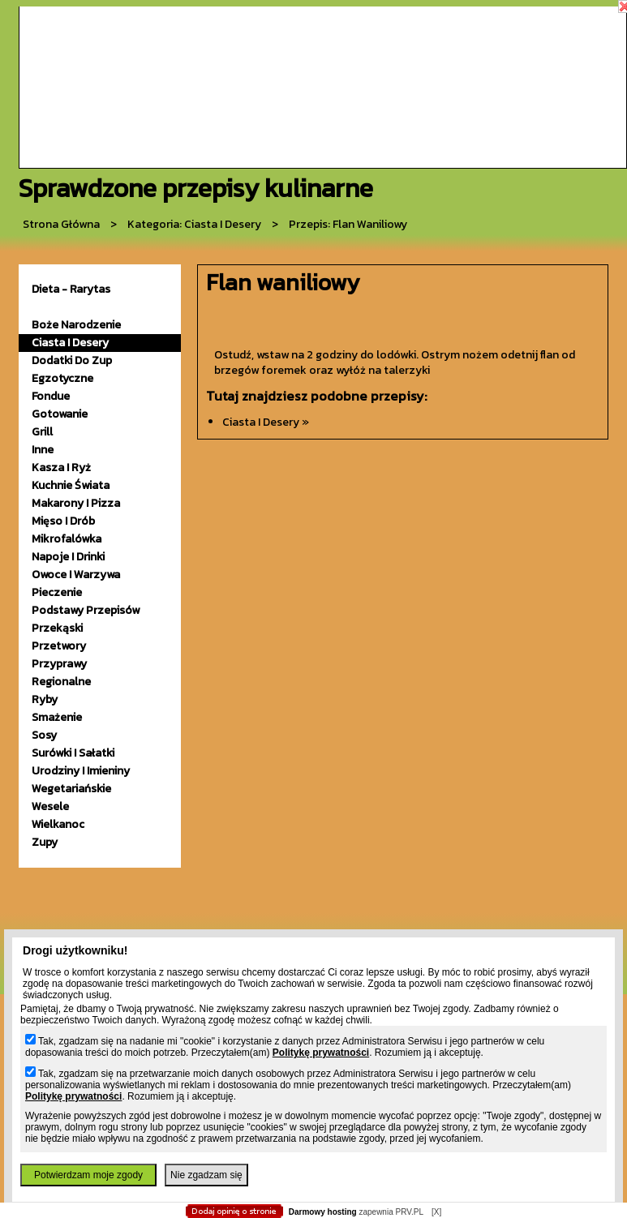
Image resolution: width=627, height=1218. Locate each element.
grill (42, 431)
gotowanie (60, 413)
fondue (51, 396)
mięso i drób (63, 521)
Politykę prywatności (321, 1052)
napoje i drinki (68, 556)
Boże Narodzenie (76, 324)
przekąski (57, 628)
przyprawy (59, 663)
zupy (45, 842)
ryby (45, 699)
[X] (436, 1211)
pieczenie (57, 592)
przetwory (59, 645)
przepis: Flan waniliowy (348, 224)
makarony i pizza (76, 503)
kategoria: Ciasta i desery (194, 224)
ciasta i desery (70, 342)
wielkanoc (58, 824)
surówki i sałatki (73, 752)
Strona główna (61, 224)
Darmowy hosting (323, 1211)
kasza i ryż (61, 467)
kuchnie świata (71, 485)
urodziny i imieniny (81, 770)
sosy (44, 735)
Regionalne (61, 681)
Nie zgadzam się (206, 1175)
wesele (50, 806)
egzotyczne (62, 378)
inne (43, 449)
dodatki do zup (72, 360)
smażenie (57, 717)
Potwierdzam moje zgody (88, 1175)
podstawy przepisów (86, 610)
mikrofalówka (66, 538)
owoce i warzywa (76, 574)
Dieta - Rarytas (71, 289)
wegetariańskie (71, 788)
